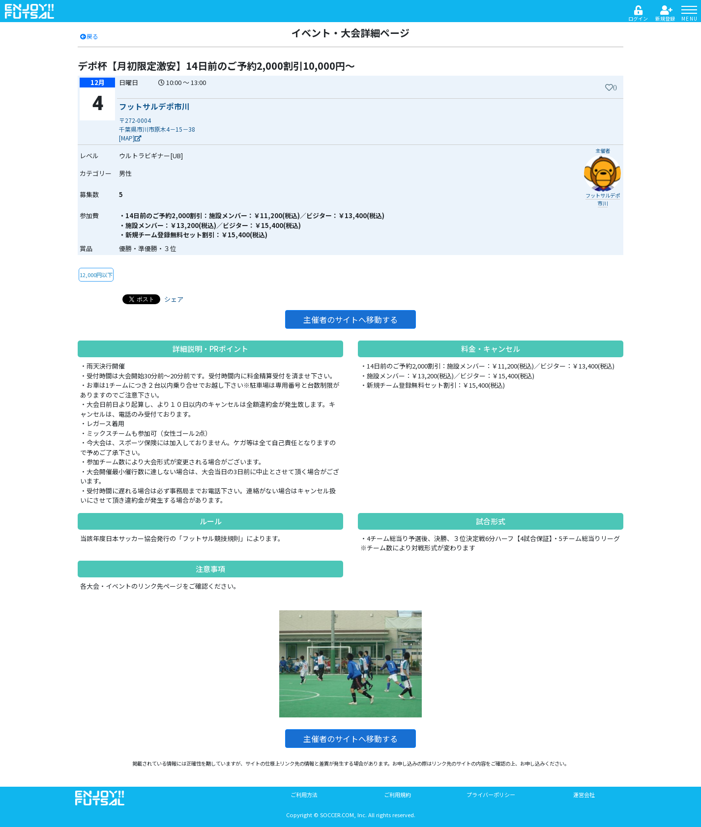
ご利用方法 (304, 794)
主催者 (602, 150)
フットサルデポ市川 (154, 106)
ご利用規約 (397, 794)
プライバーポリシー (491, 794)
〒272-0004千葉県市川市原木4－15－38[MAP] (157, 129)
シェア (173, 299)
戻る (88, 36)
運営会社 (584, 794)
